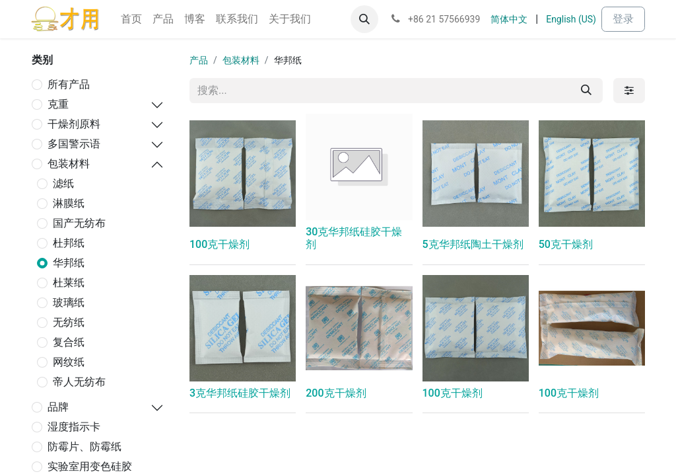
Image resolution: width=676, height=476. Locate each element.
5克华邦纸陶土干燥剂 (473, 244)
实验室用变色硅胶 (90, 466)
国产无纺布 (79, 223)
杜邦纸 (68, 243)
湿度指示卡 (74, 426)
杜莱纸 (68, 282)
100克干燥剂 (219, 244)
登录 (623, 19)
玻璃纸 (68, 302)
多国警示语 (74, 144)
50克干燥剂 (566, 244)
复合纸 (68, 342)
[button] (364, 19)
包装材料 (69, 163)
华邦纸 (68, 263)
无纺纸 (68, 322)
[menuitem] (131, 19)
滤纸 (63, 183)
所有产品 (69, 84)
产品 (198, 60)
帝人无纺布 (79, 382)
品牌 (58, 407)
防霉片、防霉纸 (84, 446)
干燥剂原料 (74, 124)
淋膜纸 (68, 203)
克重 (58, 104)
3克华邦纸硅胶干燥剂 (239, 393)
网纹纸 (68, 362)
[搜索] (586, 90)
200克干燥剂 (336, 393)
